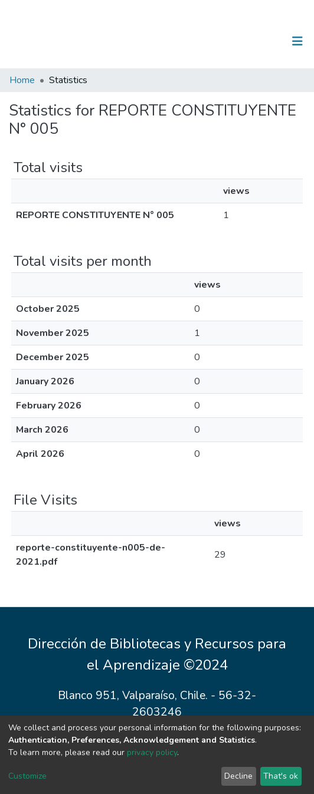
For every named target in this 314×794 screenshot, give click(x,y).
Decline (238, 776)
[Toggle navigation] (297, 41)
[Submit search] (236, 41)
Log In (260, 41)
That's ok (280, 776)
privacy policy (152, 752)
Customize (27, 776)
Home (22, 80)
